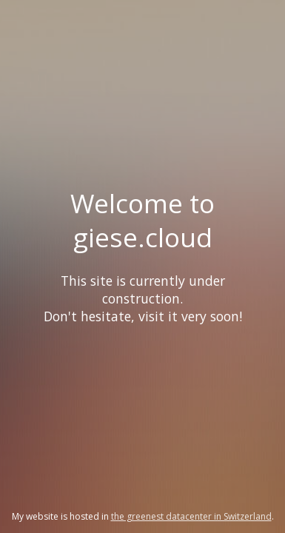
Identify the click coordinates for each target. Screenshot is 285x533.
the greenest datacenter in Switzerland (191, 516)
